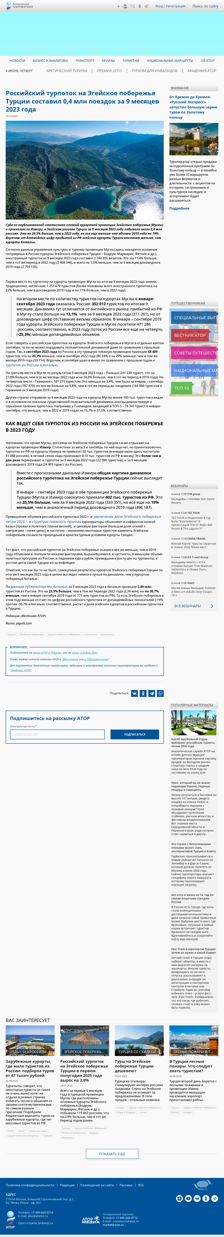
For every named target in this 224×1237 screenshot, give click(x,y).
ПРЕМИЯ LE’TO (128, 71)
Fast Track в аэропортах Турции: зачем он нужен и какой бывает (193, 941)
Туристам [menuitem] (131, 61)
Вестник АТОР (182, 326)
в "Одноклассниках (96, 655)
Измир (211, 1103)
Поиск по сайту (206, 6)
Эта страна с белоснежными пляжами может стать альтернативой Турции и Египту (193, 838)
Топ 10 (177, 379)
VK (133, 6)
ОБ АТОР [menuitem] (207, 61)
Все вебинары (186, 597)
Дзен (119, 6)
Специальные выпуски (189, 308)
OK (141, 6)
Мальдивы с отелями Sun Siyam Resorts (193, 491)
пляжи (143, 1108)
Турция (11, 631)
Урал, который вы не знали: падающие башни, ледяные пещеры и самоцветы (190, 777)
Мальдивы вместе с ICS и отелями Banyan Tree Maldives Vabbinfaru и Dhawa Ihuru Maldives (192, 558)
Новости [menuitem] (17, 61)
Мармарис (68, 1133)
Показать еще (112, 1149)
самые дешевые (38, 1121)
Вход (160, 6)
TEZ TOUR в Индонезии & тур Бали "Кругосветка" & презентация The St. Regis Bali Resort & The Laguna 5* (191, 514)
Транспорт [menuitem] (85, 61)
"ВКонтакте (70, 655)
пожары (175, 1108)
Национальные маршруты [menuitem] (170, 61)
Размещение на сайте (88, 1180)
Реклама (114, 1180)
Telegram (147, 6)
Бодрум (94, 1128)
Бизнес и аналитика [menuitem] (50, 61)
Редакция (61, 1180)
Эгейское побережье (32, 631)
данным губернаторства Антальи (36, 584)
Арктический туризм (92, 71)
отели (10, 1121)
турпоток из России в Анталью (29, 364)
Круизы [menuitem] (108, 61)
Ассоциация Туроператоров (23, 5)
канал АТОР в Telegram (47, 649)
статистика (91, 631)
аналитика (108, 631)
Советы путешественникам (192, 344)
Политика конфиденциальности (27, 1180)
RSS (128, 1180)
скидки (120, 1098)
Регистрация (177, 6)
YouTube (126, 6)
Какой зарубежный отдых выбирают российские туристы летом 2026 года (193, 733)
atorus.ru (193, 1233)
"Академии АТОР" (21, 665)
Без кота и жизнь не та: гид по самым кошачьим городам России (192, 889)
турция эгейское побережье (64, 631)
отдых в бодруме (126, 1108)
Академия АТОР (205, 71)
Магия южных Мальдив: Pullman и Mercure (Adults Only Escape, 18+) (193, 582)
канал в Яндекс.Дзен (86, 649)
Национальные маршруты (192, 361)
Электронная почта (22, 721)
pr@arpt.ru (45, 1218)
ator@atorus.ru (38, 1211)
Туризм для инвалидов (166, 71)
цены (21, 1121)
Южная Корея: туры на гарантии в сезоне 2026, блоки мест (193, 536)
